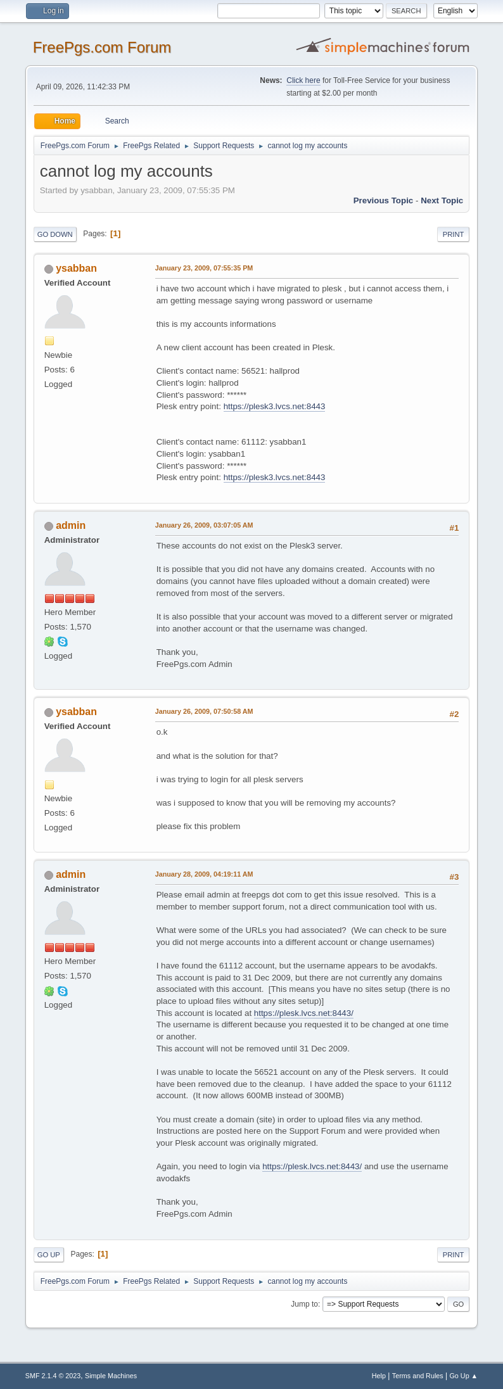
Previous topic (383, 200)
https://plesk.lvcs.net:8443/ (303, 1013)
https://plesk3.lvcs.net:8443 (275, 406)
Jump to (304, 1304)
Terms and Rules (417, 1375)
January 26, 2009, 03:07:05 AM (204, 525)
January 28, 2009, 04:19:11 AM (204, 874)
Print (453, 234)
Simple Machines (111, 1375)
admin (71, 525)
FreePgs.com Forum (102, 47)
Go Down (55, 234)
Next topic (442, 200)
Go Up (48, 1255)
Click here (303, 80)
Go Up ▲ (463, 1375)
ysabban (76, 268)
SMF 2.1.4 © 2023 (53, 1375)
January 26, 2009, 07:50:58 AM (204, 711)
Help (379, 1375)
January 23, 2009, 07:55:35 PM (204, 268)
